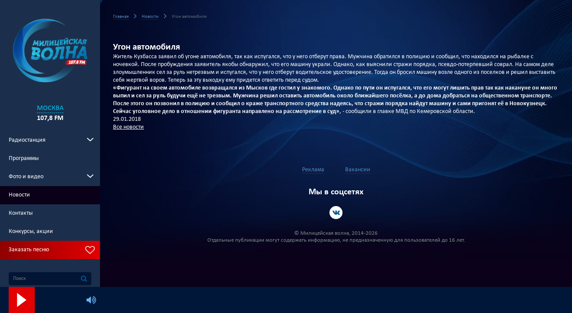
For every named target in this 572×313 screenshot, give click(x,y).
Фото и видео (26, 176)
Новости (19, 195)
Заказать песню (29, 249)
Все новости (128, 127)
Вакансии (357, 169)
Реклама (313, 169)
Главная (121, 16)
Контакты (21, 213)
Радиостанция (27, 140)
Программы (24, 158)
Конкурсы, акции (31, 231)
